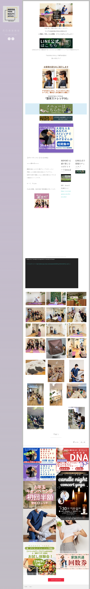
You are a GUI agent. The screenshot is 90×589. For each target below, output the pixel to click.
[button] (18, 31)
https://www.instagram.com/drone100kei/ (66, 194)
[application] (51, 273)
